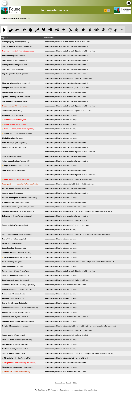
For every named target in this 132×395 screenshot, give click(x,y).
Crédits (75, 383)
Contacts (68, 383)
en (108, 10)
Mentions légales (60, 383)
